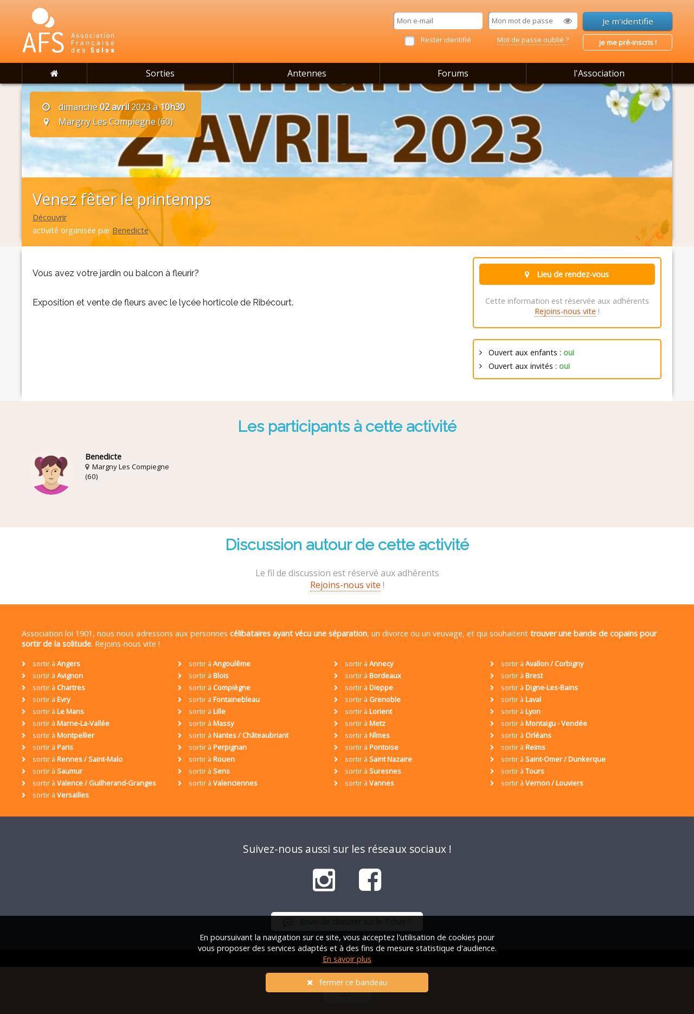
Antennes (306, 73)
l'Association (599, 73)
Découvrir (50, 217)
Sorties (160, 73)
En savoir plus (347, 959)
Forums (453, 73)
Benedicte (130, 230)
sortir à (51, 663)
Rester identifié (446, 39)
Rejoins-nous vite (565, 311)
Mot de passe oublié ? (533, 39)
